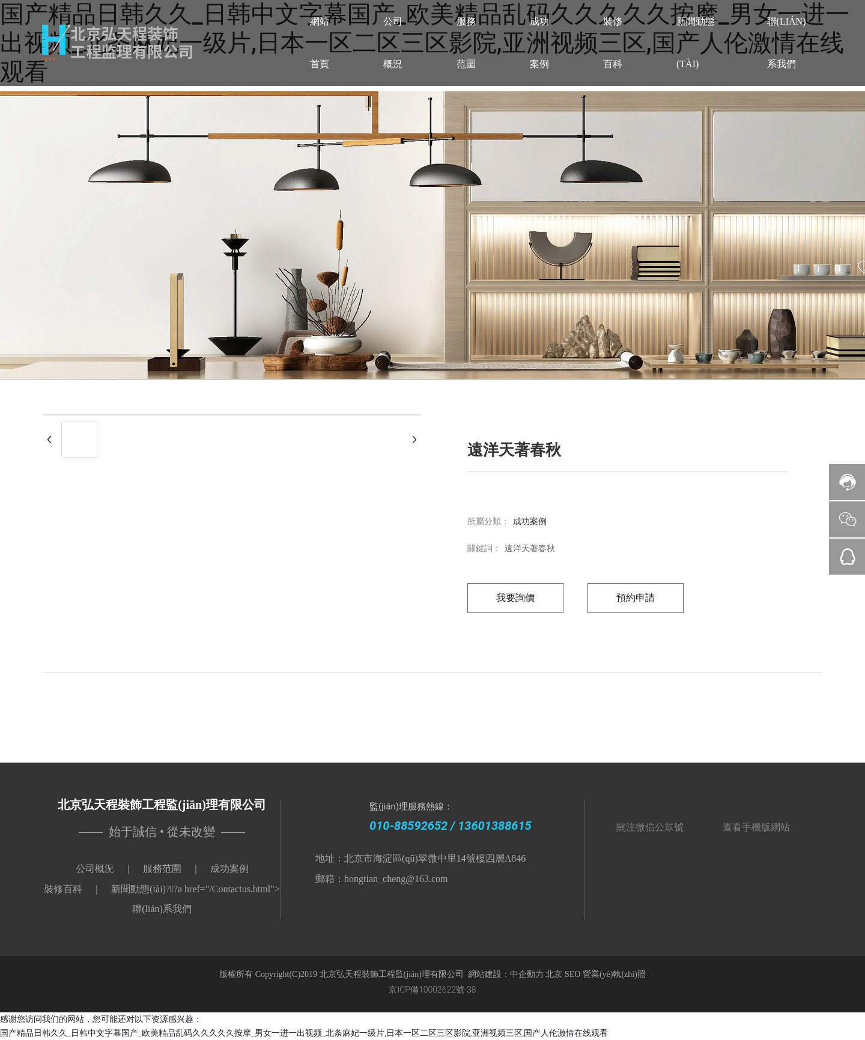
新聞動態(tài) (138, 889)
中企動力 (527, 974)
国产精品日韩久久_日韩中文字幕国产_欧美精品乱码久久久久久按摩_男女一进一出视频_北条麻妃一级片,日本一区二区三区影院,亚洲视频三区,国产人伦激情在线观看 (304, 1033)
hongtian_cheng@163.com (396, 879)
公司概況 (95, 868)
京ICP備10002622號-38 (432, 989)
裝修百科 (63, 889)
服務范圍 (162, 868)
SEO (574, 974)
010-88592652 (408, 825)
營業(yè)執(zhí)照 (614, 974)
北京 (553, 974)
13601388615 (494, 825)
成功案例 (530, 521)
